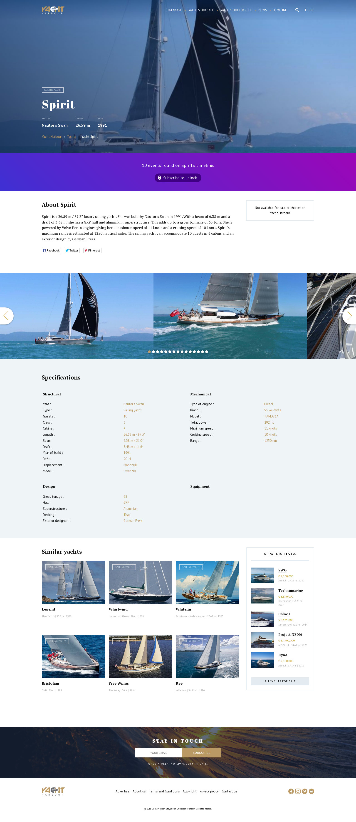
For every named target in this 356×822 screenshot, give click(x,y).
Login (309, 10)
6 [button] (169, 351)
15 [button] (206, 351)
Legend (48, 609)
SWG (282, 570)
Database (174, 10)
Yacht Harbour (53, 10)
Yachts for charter (236, 10)
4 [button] (161, 351)
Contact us (229, 791)
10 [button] (186, 351)
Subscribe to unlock (180, 177)
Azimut (282, 580)
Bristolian (50, 683)
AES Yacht (283, 645)
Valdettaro (181, 690)
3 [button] (157, 351)
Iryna (282, 655)
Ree (179, 683)
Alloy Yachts (48, 616)
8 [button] (178, 351)
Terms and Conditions (164, 791)
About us (139, 791)
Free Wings (119, 683)
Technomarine (290, 590)
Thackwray (114, 690)
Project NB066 (290, 634)
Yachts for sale (201, 10)
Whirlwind (118, 609)
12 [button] (194, 351)
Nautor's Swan (55, 125)
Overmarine (285, 601)
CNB (44, 690)
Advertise (122, 791)
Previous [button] (7, 315)
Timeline (280, 10)
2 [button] (153, 351)
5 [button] (165, 351)
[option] (76, 316)
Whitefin (183, 609)
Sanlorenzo (284, 624)
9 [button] (182, 351)
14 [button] (202, 351)
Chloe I (284, 614)
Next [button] (349, 315)
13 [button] (198, 351)
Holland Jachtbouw (119, 616)
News (263, 10)
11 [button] (190, 351)
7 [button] (174, 351)
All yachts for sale (280, 681)
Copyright (190, 791)
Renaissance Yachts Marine (190, 616)
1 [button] (149, 351)
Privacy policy (209, 791)
